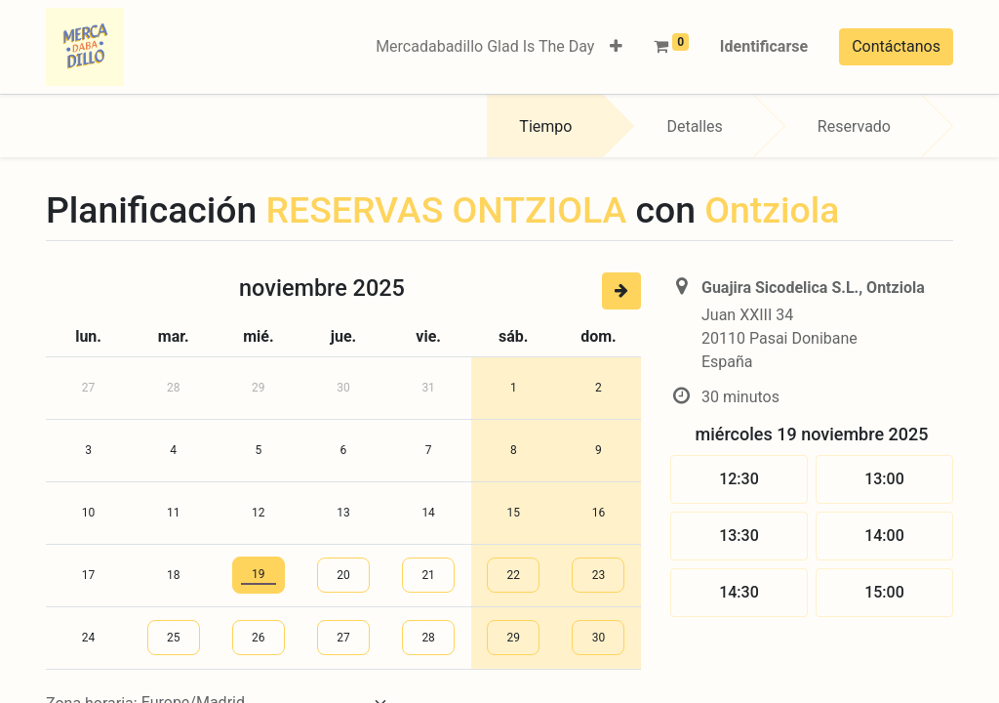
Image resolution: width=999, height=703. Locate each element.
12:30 (739, 479)
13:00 (884, 479)
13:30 (739, 535)
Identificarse (764, 46)
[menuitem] (485, 46)
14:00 (884, 535)
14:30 (739, 592)
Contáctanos (896, 46)
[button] (616, 46)
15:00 (884, 592)
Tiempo (545, 126)
